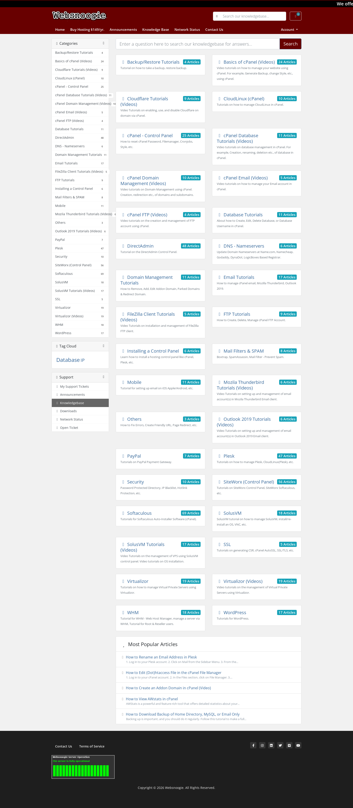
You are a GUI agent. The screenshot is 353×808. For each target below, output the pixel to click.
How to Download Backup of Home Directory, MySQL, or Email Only (208, 716)
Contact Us (214, 29)
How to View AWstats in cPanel (208, 701)
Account (288, 29)
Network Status (187, 29)
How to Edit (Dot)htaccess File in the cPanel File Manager (208, 675)
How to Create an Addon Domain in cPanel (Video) (165, 687)
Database (68, 359)
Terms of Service (91, 746)
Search (290, 44)
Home (60, 29)
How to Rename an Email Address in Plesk (208, 659)
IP (83, 360)
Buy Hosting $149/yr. (87, 29)
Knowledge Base (155, 29)
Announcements (123, 29)
